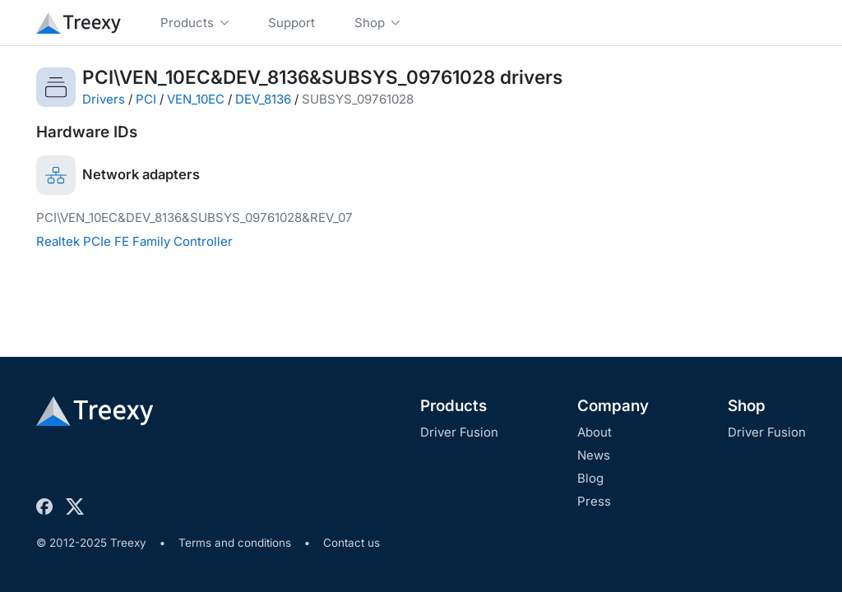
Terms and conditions (234, 542)
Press (594, 501)
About (594, 432)
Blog (590, 478)
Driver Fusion (459, 432)
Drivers (103, 99)
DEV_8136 (263, 99)
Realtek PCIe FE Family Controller (134, 241)
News (593, 455)
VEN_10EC (195, 99)
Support (291, 22)
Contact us (351, 542)
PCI (146, 99)
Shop (747, 405)
